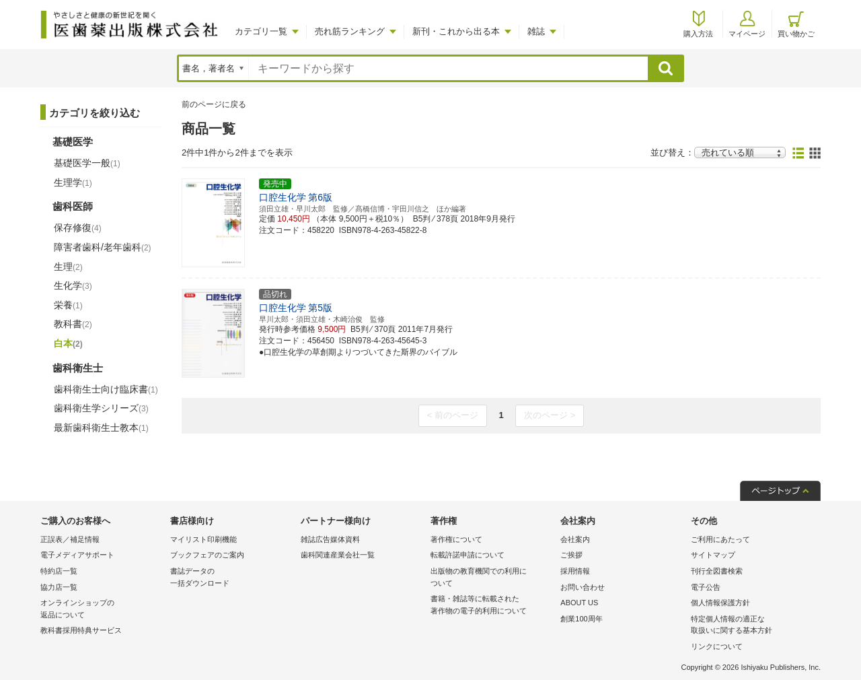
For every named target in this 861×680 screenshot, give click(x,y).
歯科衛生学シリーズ (101, 408)
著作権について (456, 539)
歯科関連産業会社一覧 (338, 555)
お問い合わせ (582, 587)
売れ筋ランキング (350, 31)
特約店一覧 (58, 571)
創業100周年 (581, 619)
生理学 (73, 182)
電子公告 (705, 587)
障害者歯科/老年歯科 (102, 247)
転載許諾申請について (467, 555)
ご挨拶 (571, 555)
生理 (68, 266)
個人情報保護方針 (720, 603)
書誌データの (231, 578)
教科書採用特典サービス (81, 630)
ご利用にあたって (720, 539)
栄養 (68, 305)
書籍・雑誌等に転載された (492, 605)
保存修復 (78, 227)
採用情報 (575, 571)
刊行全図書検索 (717, 571)
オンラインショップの (101, 610)
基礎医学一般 (87, 163)
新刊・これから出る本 (456, 31)
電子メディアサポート (77, 555)
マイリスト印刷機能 (203, 539)
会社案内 (575, 539)
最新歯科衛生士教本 (101, 427)
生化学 (73, 285)
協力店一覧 (58, 587)
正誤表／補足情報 (70, 539)
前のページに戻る (214, 104)
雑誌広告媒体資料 (330, 539)
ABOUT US (579, 603)
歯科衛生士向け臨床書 (106, 389)
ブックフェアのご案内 (207, 555)
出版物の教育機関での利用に (492, 578)
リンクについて (717, 646)
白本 (68, 343)
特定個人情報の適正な (752, 626)
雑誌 (536, 31)
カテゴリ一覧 (261, 31)
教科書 (73, 323)
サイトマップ (713, 555)
